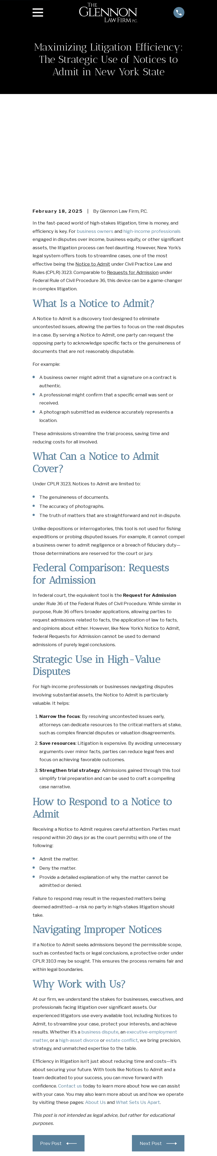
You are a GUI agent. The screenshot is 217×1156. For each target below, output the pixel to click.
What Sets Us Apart (138, 1019)
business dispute (99, 949)
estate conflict (122, 957)
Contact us (70, 1002)
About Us (95, 1019)
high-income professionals (152, 148)
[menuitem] (40, 1144)
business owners (95, 148)
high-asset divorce (79, 957)
